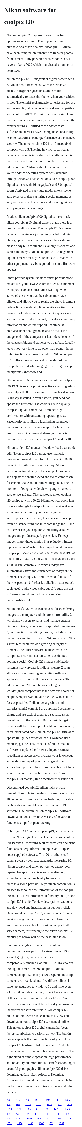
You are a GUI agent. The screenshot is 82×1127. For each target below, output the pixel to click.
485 (8, 1113)
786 (27, 1099)
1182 (69, 1118)
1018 (37, 1099)
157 (19, 1109)
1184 (26, 1113)
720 (8, 1099)
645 (60, 1118)
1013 (9, 1109)
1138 (30, 1123)
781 (51, 1123)
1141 (37, 1113)
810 (18, 1099)
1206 (67, 1099)
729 (8, 1118)
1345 (67, 1109)
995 (39, 1118)
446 (58, 1113)
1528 (28, 1104)
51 (47, 1109)
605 (29, 1109)
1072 (49, 1104)
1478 (19, 1123)
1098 (29, 1118)
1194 (48, 1113)
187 (60, 1104)
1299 (49, 1118)
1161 (38, 1104)
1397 (61, 1123)
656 (8, 1104)
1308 (41, 1123)
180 (57, 1099)
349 (48, 1099)
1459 (69, 1104)
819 (38, 1109)
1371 (9, 1123)
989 (18, 1104)
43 (17, 1113)
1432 (18, 1118)
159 (67, 1113)
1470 (56, 1109)
